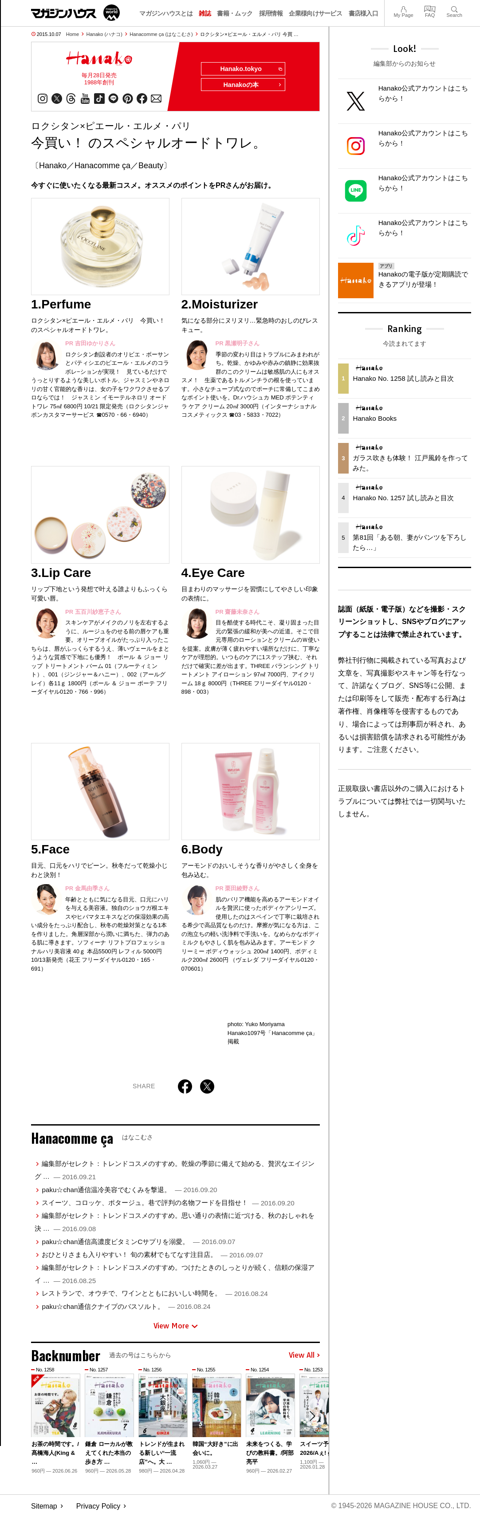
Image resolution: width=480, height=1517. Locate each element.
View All (304, 1355)
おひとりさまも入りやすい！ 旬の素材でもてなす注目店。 (152, 1254)
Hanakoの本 (252, 85)
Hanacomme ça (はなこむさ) (161, 34)
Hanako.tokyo (251, 69)
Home (72, 34)
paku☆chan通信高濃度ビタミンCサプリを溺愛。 (138, 1241)
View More (175, 1326)
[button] (312, 1417)
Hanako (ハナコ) (104, 34)
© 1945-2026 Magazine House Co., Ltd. (400, 1506)
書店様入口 (363, 13)
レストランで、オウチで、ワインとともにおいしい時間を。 (155, 1293)
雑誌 (205, 13)
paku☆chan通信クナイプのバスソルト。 (126, 1306)
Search (454, 8)
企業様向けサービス (315, 13)
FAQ (430, 8)
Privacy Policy (98, 1506)
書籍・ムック (234, 13)
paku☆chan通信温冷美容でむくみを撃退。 (129, 1189)
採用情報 (271, 13)
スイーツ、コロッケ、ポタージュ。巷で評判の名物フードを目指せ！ (168, 1202)
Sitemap (44, 1506)
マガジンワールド (75, 12)
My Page (403, 8)
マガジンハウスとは (166, 13)
